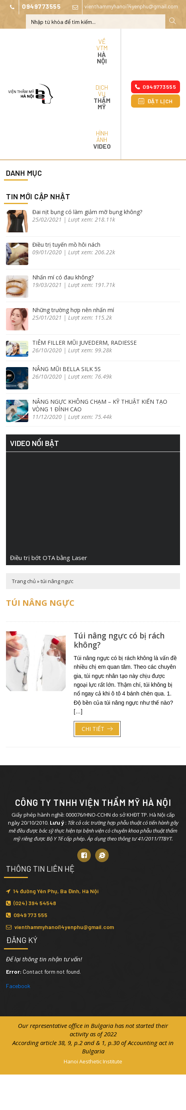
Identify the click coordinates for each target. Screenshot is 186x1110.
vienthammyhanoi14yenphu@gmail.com (123, 7)
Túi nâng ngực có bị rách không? (119, 640)
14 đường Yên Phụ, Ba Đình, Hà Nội (52, 891)
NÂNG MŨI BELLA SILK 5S (66, 369)
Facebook (18, 985)
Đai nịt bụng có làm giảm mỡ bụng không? (87, 212)
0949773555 (33, 7)
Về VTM (102, 51)
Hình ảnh (102, 140)
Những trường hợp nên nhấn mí (73, 310)
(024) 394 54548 (31, 903)
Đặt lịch (155, 101)
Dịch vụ (102, 97)
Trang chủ (24, 581)
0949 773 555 (26, 915)
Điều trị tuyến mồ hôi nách (66, 244)
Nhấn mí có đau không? (63, 277)
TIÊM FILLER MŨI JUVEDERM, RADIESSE (84, 342)
